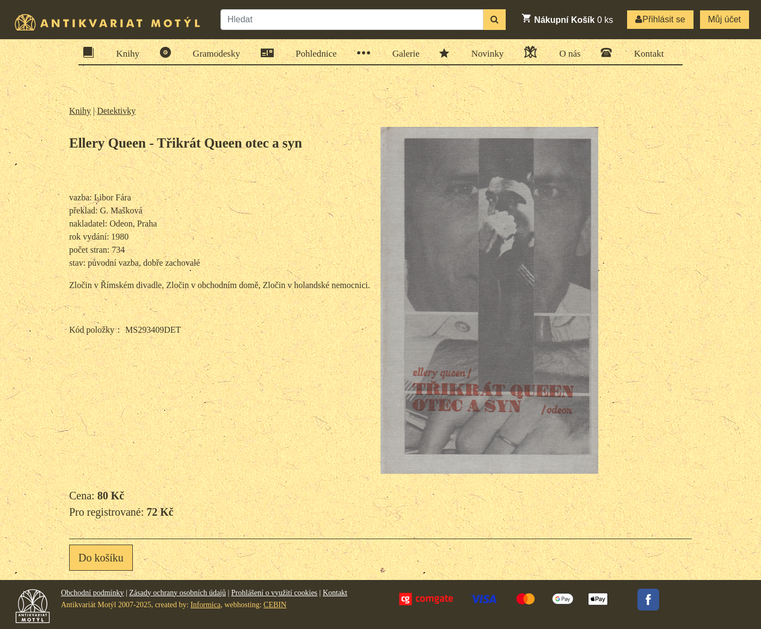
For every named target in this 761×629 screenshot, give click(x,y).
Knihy (124, 52)
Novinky (484, 53)
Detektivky (116, 110)
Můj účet (724, 19)
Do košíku (101, 558)
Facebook (648, 599)
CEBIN (274, 605)
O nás (566, 52)
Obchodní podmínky (92, 593)
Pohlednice (313, 53)
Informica (205, 605)
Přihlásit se (660, 19)
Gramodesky (213, 52)
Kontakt (645, 52)
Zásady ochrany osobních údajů (177, 593)
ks (567, 19)
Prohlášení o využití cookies (274, 593)
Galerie (402, 53)
